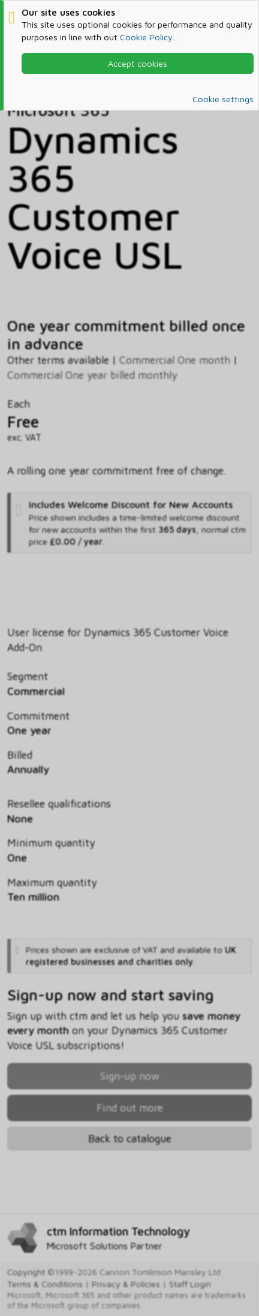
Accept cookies (137, 63)
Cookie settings (223, 99)
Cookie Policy (146, 37)
